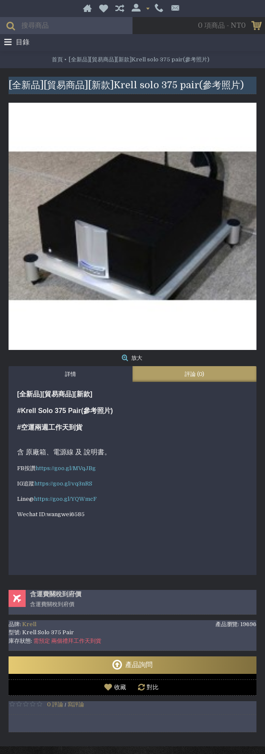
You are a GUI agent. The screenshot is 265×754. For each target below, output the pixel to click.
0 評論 (55, 704)
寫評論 (76, 704)
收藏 (120, 687)
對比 (153, 687)
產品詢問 (132, 664)
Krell (29, 624)
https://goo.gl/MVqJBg (65, 468)
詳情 (70, 374)
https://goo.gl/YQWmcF (65, 499)
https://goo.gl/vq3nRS (63, 483)
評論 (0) (194, 374)
